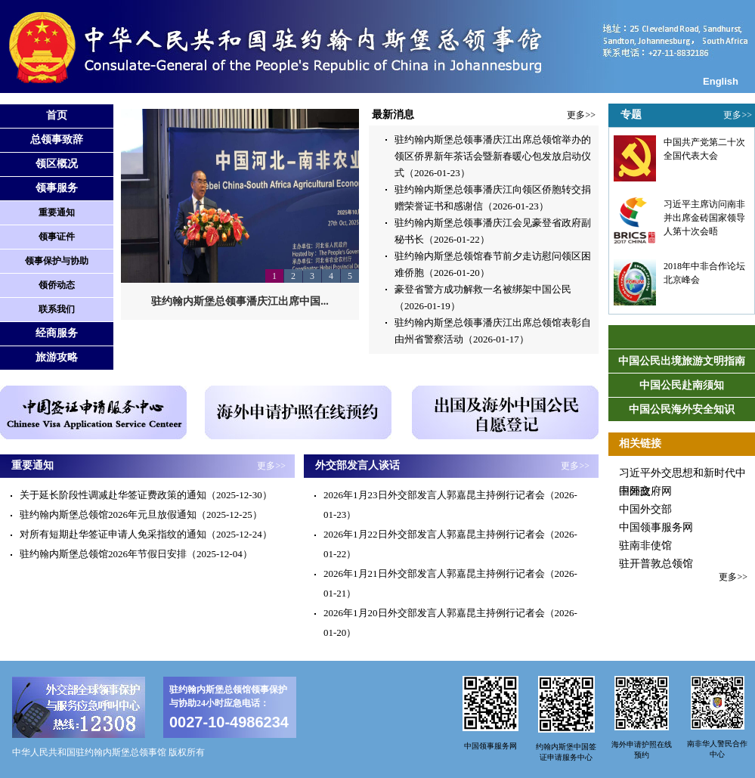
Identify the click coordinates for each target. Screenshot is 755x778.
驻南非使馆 (645, 545)
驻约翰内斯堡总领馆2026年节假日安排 (103, 553)
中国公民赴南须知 (681, 385)
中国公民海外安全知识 (682, 409)
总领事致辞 (56, 139)
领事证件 (57, 236)
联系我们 (57, 309)
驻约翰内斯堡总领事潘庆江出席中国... (240, 301)
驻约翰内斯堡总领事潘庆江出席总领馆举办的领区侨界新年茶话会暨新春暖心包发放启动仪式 (493, 156)
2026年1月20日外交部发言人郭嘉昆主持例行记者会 (434, 612)
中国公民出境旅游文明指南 (681, 361)
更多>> (581, 115)
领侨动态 (57, 285)
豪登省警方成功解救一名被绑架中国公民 (483, 289)
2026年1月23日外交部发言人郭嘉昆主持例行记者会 (434, 495)
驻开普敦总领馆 (656, 563)
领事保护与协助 (56, 261)
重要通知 (57, 212)
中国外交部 (645, 509)
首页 (56, 115)
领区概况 (57, 163)
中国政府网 (645, 491)
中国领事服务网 (656, 527)
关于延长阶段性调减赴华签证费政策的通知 (113, 495)
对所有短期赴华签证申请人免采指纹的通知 (113, 534)
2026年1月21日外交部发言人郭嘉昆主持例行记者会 (434, 573)
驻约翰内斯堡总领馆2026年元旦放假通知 (108, 514)
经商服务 (57, 333)
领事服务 (57, 188)
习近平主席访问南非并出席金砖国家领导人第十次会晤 (704, 218)
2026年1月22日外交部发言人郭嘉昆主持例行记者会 (434, 534)
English (720, 81)
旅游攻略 (57, 357)
